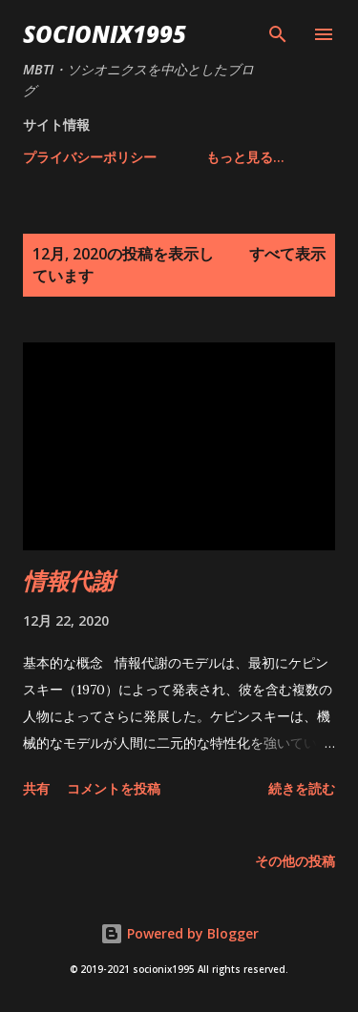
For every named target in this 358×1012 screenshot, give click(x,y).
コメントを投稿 (113, 788)
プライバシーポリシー (90, 157)
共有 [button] (36, 788)
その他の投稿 (295, 861)
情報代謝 (69, 580)
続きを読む (301, 788)
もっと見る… (245, 157)
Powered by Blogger (179, 933)
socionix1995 (104, 34)
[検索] (277, 34)
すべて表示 (287, 253)
